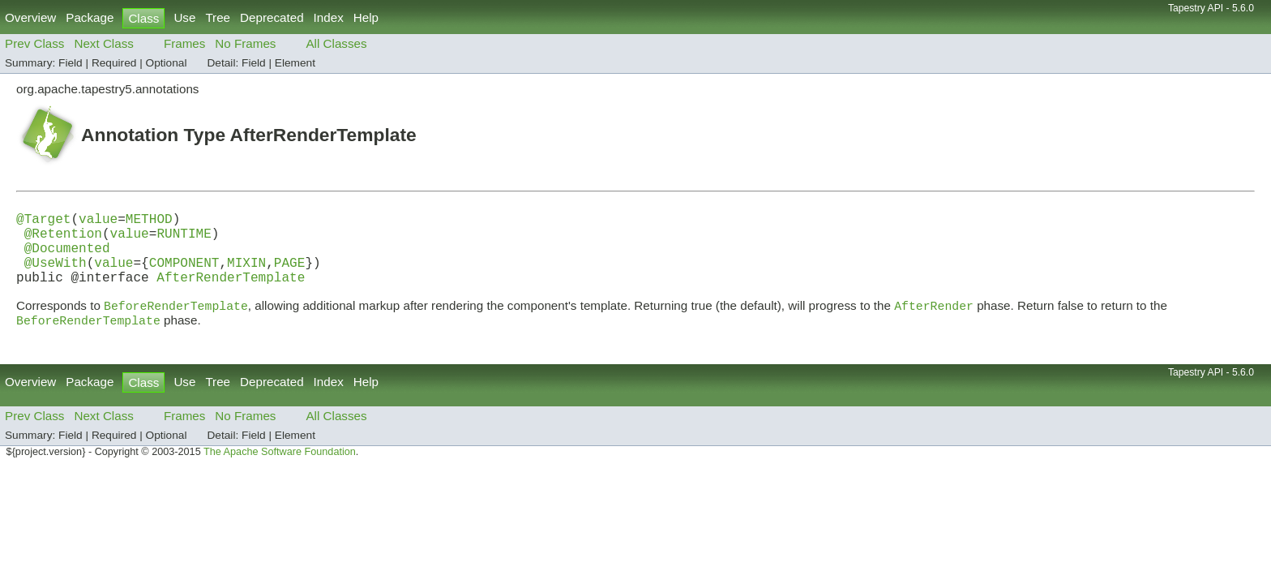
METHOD (149, 221)
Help (366, 17)
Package (89, 17)
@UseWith (55, 275)
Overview (30, 17)
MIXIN (246, 275)
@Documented (67, 257)
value (98, 221)
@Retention (63, 239)
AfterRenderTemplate (230, 293)
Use (184, 17)
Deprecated (272, 17)
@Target (43, 221)
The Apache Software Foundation (279, 471)
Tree (217, 17)
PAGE (290, 275)
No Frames (245, 43)
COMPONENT (184, 275)
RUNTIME (183, 239)
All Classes (336, 43)
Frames (184, 43)
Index (329, 17)
